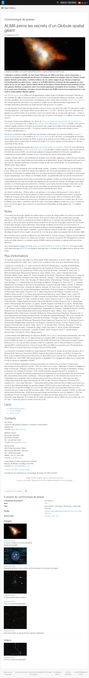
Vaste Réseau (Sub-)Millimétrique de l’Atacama (51, 124)
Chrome (10, 595)
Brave (10, 592)
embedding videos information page (54, 545)
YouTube (6, 538)
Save (8, 646)
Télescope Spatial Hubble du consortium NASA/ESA (53, 147)
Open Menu (8, 8)
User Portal (72, 3)
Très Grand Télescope (43, 137)
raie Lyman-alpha (76, 100)
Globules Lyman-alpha (16, 95)
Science (63, 3)
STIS (28, 246)
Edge (9, 597)
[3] (43, 150)
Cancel (20, 646)
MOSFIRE (23, 248)
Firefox (10, 599)
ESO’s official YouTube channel (60, 538)
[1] (83, 100)
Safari (10, 602)
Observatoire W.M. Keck (33, 150)
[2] (25, 131)
